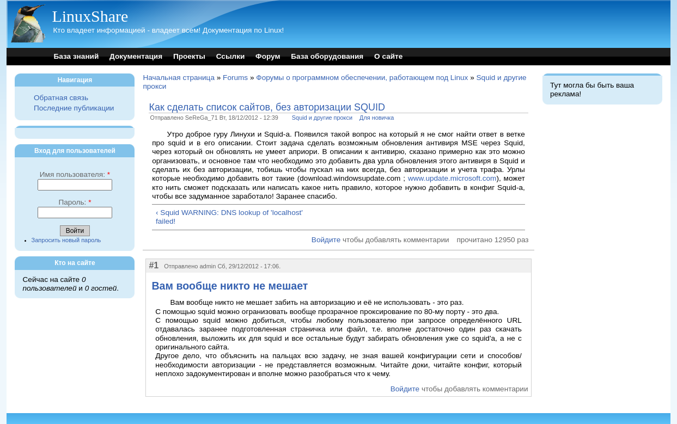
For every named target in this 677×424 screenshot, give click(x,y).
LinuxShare (90, 16)
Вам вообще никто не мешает (229, 286)
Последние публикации (74, 108)
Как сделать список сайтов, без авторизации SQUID (267, 107)
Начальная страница (179, 77)
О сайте (388, 56)
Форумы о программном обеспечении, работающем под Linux (362, 77)
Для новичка (376, 117)
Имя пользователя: (75, 174)
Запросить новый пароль (66, 240)
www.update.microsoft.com (452, 178)
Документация (135, 56)
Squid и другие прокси (322, 117)
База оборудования (327, 56)
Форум (267, 56)
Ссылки (230, 56)
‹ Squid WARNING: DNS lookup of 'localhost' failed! (229, 216)
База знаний (76, 56)
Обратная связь (61, 98)
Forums (235, 77)
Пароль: (74, 202)
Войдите (326, 240)
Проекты (189, 56)
